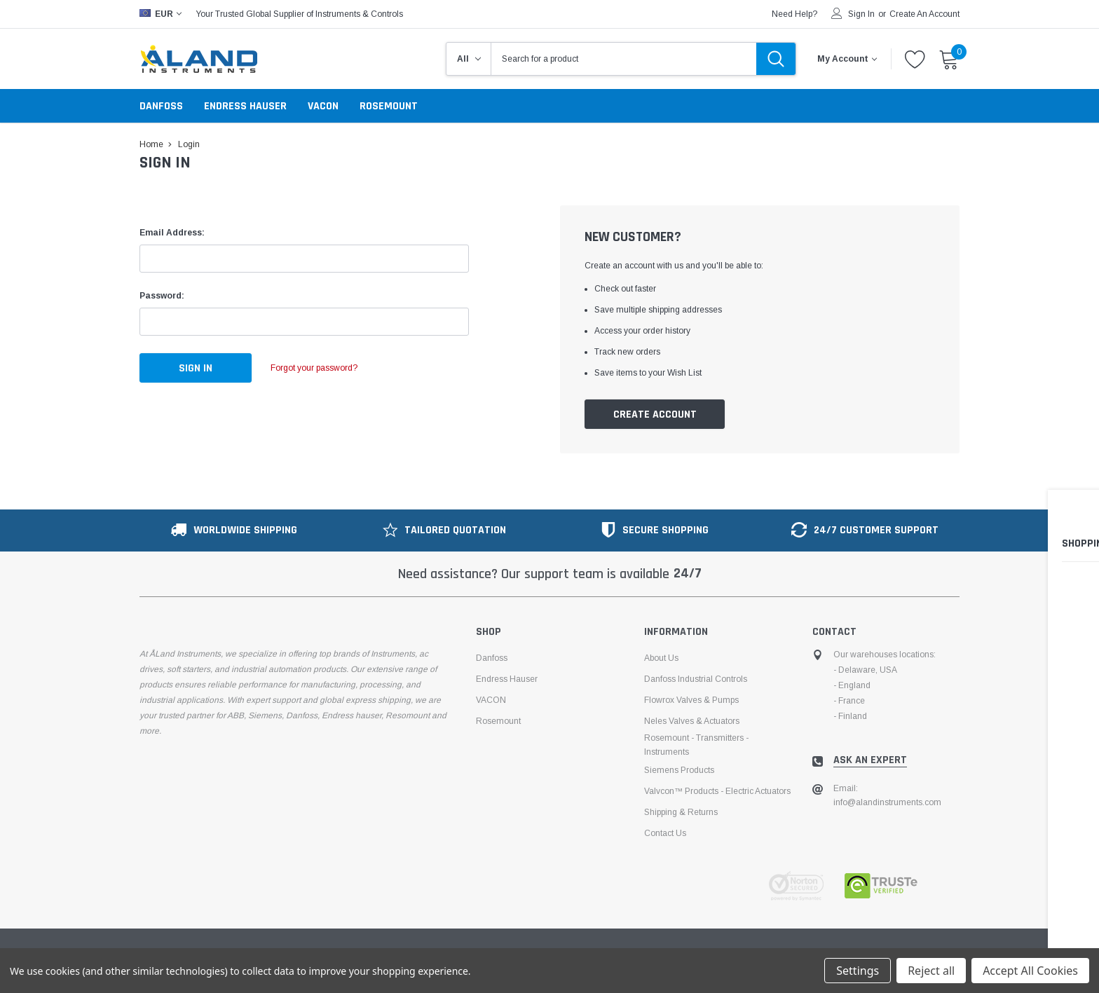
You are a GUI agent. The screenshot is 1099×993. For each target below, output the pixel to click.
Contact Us (665, 833)
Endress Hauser (245, 106)
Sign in (861, 14)
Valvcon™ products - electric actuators (717, 791)
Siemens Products (679, 770)
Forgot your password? (318, 368)
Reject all (931, 970)
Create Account (655, 414)
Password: (161, 296)
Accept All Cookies (1030, 970)
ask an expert (870, 760)
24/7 (688, 574)
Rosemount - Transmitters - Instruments (696, 745)
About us (661, 658)
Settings (857, 970)
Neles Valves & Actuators (691, 721)
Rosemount (389, 106)
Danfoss (161, 106)
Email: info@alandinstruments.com (887, 795)
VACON (323, 106)
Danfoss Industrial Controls (695, 679)
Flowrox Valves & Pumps (691, 700)
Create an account (924, 14)
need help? (794, 14)
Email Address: (172, 233)
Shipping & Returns (681, 812)
